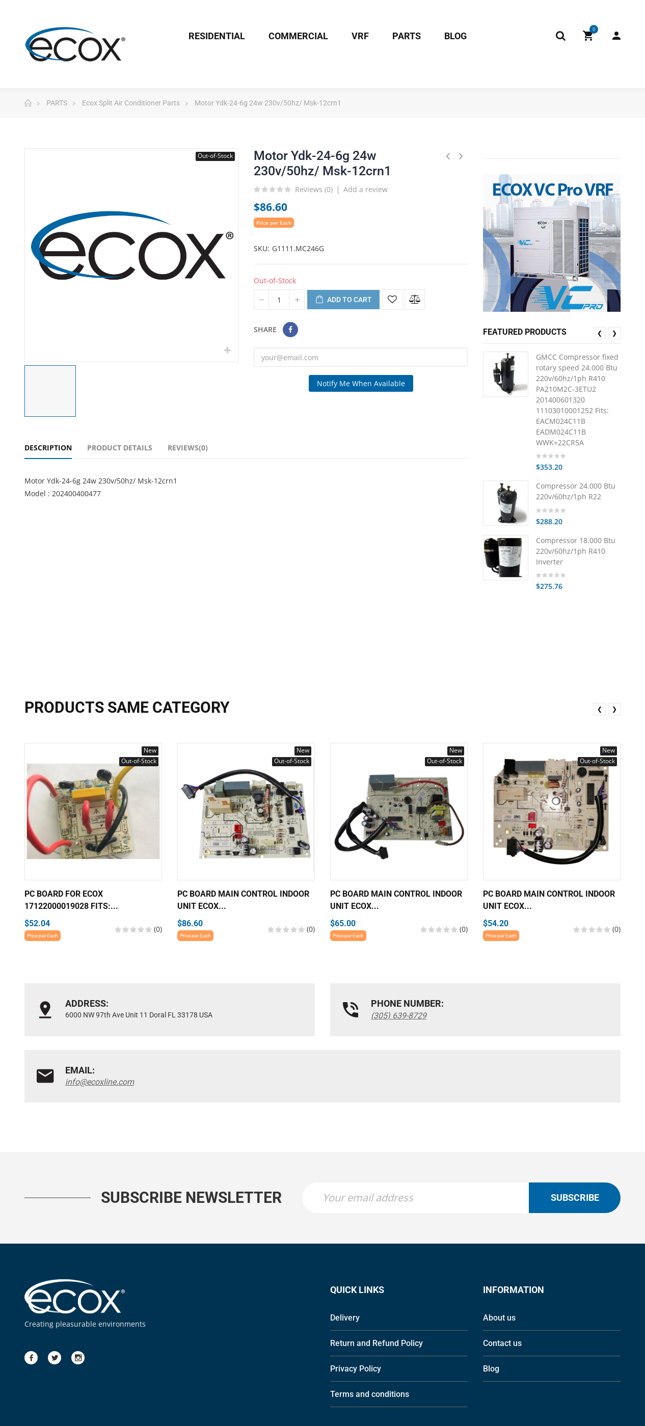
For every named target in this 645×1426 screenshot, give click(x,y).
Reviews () (314, 190)
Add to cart (343, 300)
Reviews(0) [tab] (188, 447)
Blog (491, 1313)
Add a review (365, 189)
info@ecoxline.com (507, 1015)
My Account (616, 36)
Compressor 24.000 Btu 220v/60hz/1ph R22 (575, 491)
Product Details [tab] (119, 447)
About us (499, 1262)
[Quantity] (279, 299)
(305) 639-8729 (297, 1015)
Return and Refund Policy (376, 1288)
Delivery (345, 1262)
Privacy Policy (355, 1313)
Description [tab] (48, 447)
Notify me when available (361, 383)
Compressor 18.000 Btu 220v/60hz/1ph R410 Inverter (575, 551)
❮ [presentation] (599, 333)
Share (290, 329)
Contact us (502, 1288)
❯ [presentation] (614, 333)
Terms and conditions (369, 1338)
